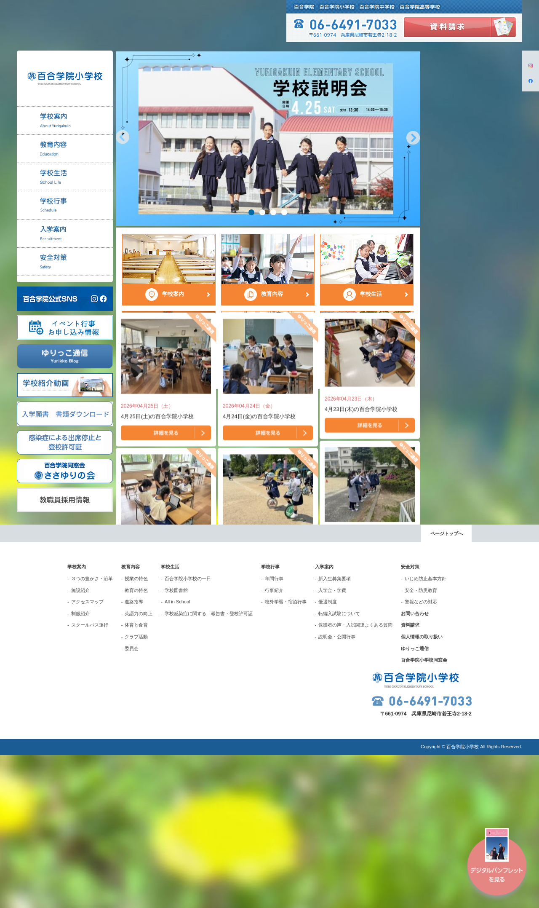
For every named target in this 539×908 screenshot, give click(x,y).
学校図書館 (176, 743)
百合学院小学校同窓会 (424, 812)
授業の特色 (136, 731)
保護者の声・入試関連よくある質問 (355, 778)
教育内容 (130, 720)
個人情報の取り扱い (422, 789)
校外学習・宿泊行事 (286, 754)
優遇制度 (327, 754)
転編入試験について (339, 766)
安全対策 (410, 720)
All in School (177, 754)
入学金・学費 (332, 743)
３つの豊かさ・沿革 (92, 731)
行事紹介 (274, 743)
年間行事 (274, 731)
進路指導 (134, 754)
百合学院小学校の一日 (188, 731)
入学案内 (324, 720)
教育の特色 (136, 743)
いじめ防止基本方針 (425, 731)
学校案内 (76, 720)
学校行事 (270, 720)
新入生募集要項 (334, 731)
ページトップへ (446, 686)
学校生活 (170, 720)
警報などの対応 (421, 754)
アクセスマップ (87, 754)
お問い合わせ (415, 766)
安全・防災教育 (421, 743)
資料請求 (410, 778)
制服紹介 (80, 766)
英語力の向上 (138, 766)
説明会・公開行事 (336, 789)
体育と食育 (136, 778)
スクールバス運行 (89, 778)
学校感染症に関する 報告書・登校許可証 (209, 766)
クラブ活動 (136, 789)
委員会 (132, 801)
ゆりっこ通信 (415, 801)
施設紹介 (80, 743)
